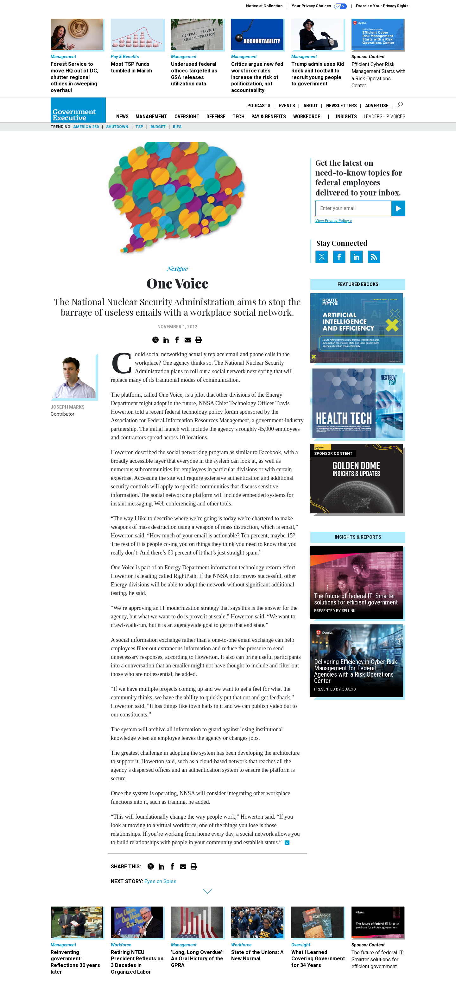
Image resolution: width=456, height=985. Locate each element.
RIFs (177, 127)
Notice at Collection (264, 6)
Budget (158, 127)
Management (151, 117)
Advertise (377, 105)
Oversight (187, 117)
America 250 (86, 127)
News (122, 117)
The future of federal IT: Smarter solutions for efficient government (356, 599)
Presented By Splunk (334, 611)
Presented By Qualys (335, 689)
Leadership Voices (384, 117)
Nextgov (177, 268)
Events (287, 105)
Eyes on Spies (160, 881)
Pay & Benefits (268, 117)
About (310, 105)
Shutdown (117, 127)
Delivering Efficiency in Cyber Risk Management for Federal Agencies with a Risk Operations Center (355, 671)
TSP (139, 127)
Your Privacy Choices (319, 6)
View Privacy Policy (333, 221)
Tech (238, 117)
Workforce (307, 117)
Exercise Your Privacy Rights (382, 6)
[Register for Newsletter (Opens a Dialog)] (398, 208)
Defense (215, 117)
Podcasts (258, 105)
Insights (346, 117)
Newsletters (341, 105)
